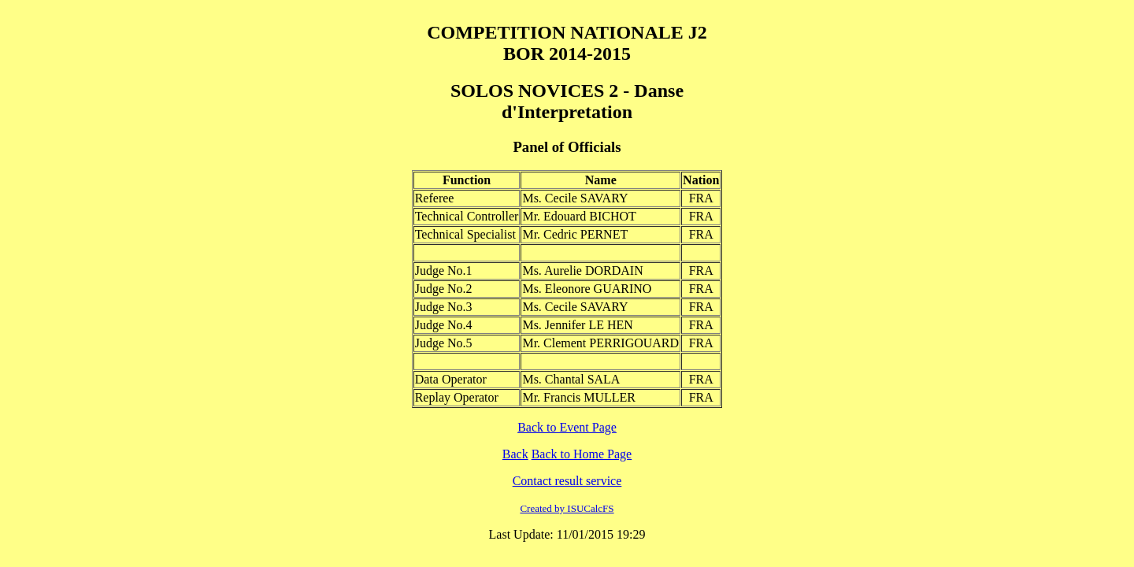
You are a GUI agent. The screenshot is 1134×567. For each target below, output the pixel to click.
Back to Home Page (582, 454)
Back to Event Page (567, 427)
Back (515, 454)
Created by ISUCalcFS (566, 508)
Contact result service (567, 480)
